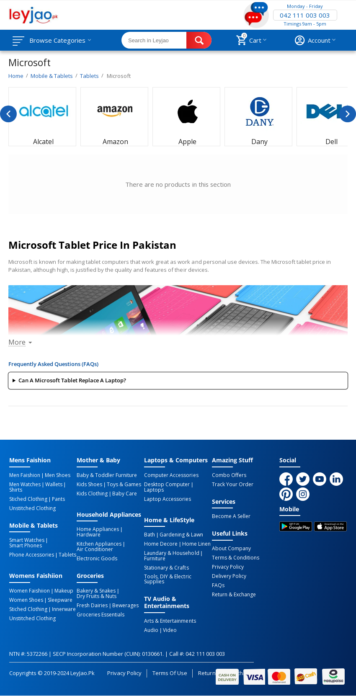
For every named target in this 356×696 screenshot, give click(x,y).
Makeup (63, 590)
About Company (231, 548)
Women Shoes (26, 600)
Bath (149, 534)
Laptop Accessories (167, 499)
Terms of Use (169, 673)
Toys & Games (124, 484)
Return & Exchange (234, 594)
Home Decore (161, 543)
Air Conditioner (95, 549)
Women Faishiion (29, 590)
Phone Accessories (31, 554)
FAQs (218, 585)
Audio (151, 630)
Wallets (53, 484)
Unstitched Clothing (32, 508)
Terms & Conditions (235, 557)
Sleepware (60, 600)
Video (170, 630)
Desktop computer (167, 484)
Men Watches (25, 484)
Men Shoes (57, 475)
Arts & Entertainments (170, 621)
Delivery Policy (229, 576)
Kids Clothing (92, 493)
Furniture (154, 558)
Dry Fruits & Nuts (96, 596)
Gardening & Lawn (181, 534)
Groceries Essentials (100, 614)
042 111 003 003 (305, 15)
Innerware (64, 609)
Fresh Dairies (92, 605)
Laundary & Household (171, 553)
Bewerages (125, 605)
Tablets (67, 554)
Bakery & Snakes (96, 590)
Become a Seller (231, 516)
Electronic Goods (97, 558)
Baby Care (124, 493)
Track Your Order (232, 484)
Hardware (89, 534)
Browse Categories (57, 40)
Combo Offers (229, 475)
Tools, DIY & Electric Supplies (167, 579)
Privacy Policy (228, 567)
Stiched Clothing (28, 499)
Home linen (196, 543)
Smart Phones (25, 545)
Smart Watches (26, 540)
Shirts (15, 489)
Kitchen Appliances (99, 543)
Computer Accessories (171, 475)
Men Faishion (24, 475)
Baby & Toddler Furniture (107, 475)
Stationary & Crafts (166, 567)
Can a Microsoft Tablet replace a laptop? (72, 380)
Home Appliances (98, 529)
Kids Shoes (89, 484)
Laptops (154, 489)
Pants (58, 499)
